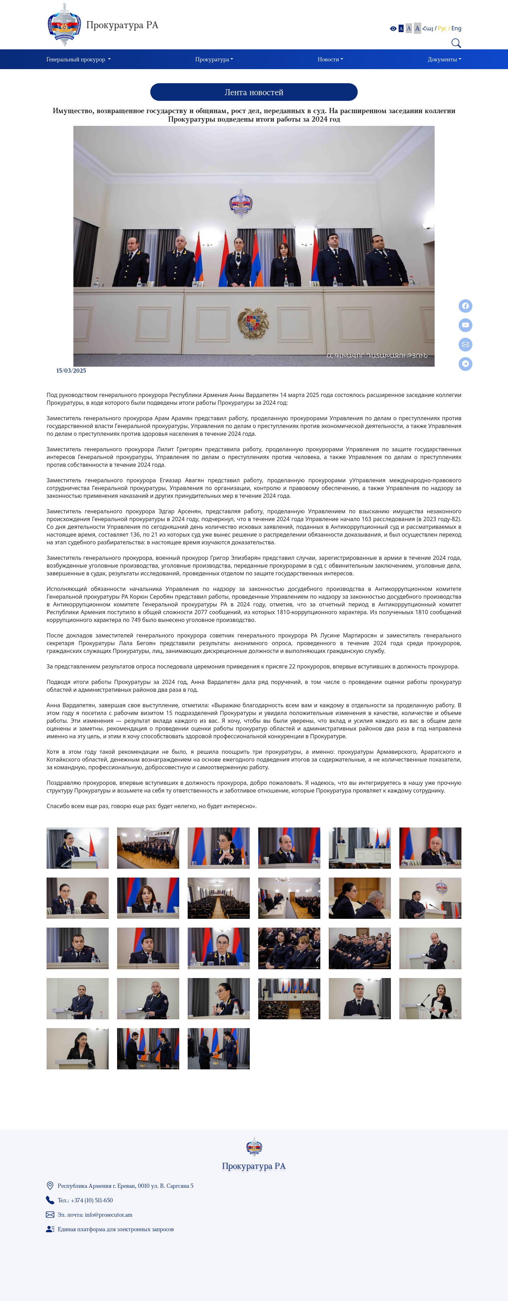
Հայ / (429, 28)
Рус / (444, 28)
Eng (456, 28)
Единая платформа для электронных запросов (116, 1229)
